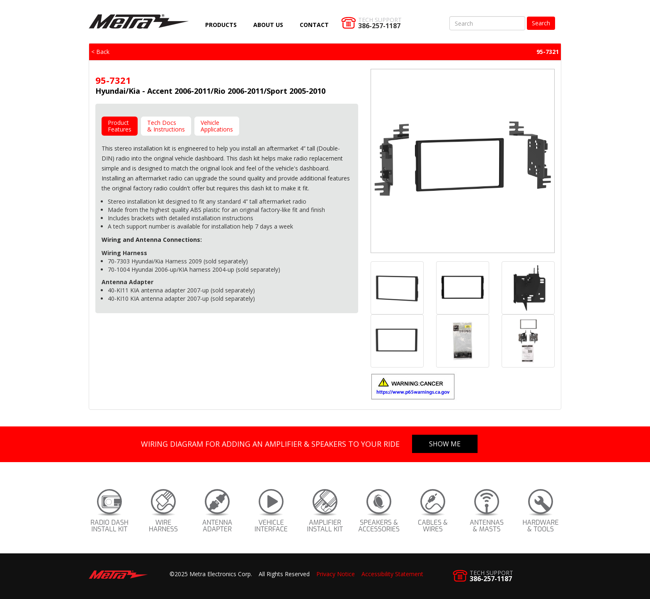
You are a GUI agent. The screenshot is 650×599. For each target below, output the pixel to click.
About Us (268, 25)
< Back (100, 52)
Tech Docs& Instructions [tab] (166, 126)
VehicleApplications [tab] (217, 126)
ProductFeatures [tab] (119, 126)
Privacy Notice (335, 574)
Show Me (445, 443)
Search (541, 23)
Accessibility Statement (392, 574)
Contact (314, 25)
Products (221, 25)
